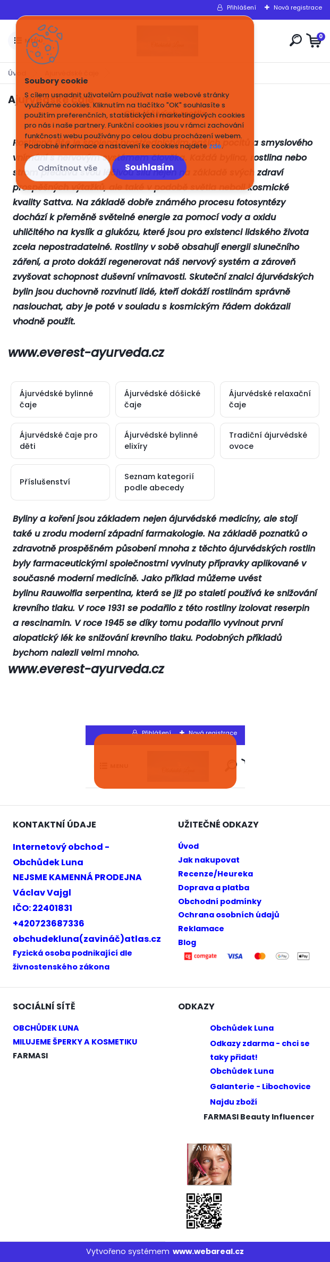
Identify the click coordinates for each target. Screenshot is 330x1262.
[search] (295, 40)
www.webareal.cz (208, 1251)
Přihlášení (241, 7)
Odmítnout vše (67, 168)
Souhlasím (149, 167)
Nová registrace (298, 7)
